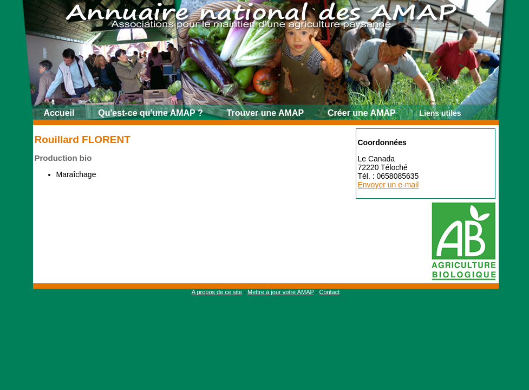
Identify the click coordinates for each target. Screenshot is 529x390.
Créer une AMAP (362, 113)
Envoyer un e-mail (388, 184)
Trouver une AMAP (265, 113)
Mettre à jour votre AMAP (280, 292)
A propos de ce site (217, 292)
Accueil (59, 113)
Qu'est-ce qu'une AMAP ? (150, 113)
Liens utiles (440, 113)
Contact (329, 292)
